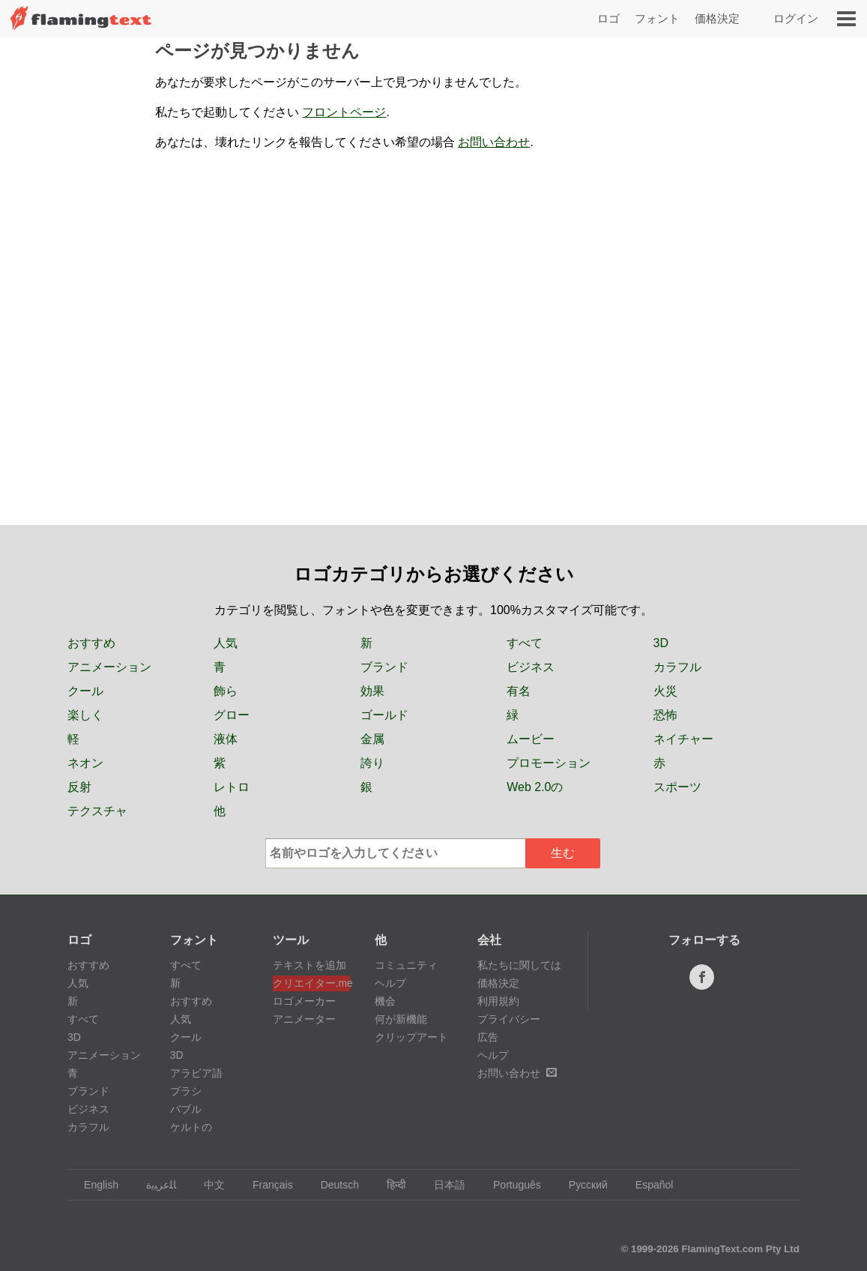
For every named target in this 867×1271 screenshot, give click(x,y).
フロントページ (344, 112)
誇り (372, 763)
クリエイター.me (311, 983)
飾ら (226, 691)
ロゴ (608, 18)
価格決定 (717, 18)
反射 (79, 787)
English (94, 1185)
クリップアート (411, 1037)
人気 (226, 643)
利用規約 (498, 1001)
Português (510, 1185)
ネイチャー (683, 739)
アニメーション (109, 667)
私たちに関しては (519, 965)
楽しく (85, 715)
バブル (186, 1109)
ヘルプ (390, 983)
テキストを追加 (309, 965)
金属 (372, 739)
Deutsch (332, 1185)
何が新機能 (401, 1019)
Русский (581, 1185)
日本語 (442, 1185)
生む (563, 853)
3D (660, 643)
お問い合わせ (494, 142)
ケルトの (191, 1127)
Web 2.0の (535, 787)
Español (647, 1185)
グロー (232, 715)
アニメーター (304, 1019)
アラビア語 (196, 1073)
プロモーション (548, 763)
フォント (657, 18)
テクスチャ (97, 811)
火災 (665, 691)
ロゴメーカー (304, 1001)
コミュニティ (406, 965)
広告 (487, 1037)
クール (85, 691)
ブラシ (186, 1091)
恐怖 (665, 715)
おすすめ (91, 643)
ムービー (531, 739)
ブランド (384, 667)
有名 (519, 691)
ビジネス (531, 667)
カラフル (677, 667)
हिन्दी (389, 1185)
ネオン (85, 763)
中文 (207, 1185)
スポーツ (677, 787)
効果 (372, 691)
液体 (226, 739)
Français (265, 1185)
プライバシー (508, 1019)
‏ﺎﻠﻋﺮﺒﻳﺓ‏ (154, 1185)
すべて (525, 643)
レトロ (232, 787)
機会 (385, 1001)
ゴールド (384, 715)
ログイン (795, 18)
